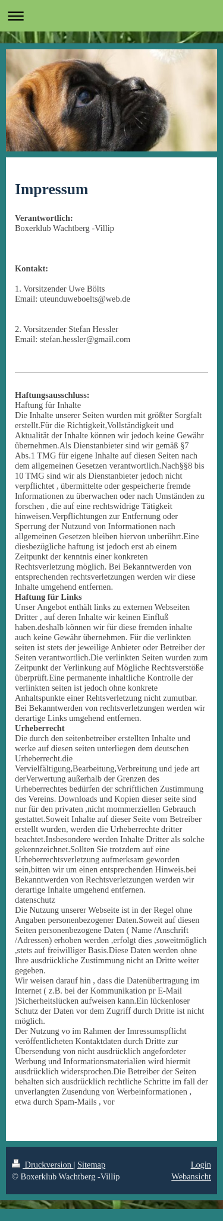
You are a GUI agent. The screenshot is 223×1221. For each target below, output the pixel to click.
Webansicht (191, 1176)
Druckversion (43, 1164)
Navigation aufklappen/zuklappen (111, 16)
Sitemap (91, 1164)
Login (201, 1164)
